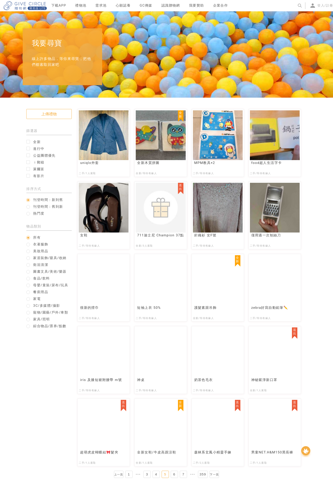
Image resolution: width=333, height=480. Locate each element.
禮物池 (80, 5)
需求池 (100, 5)
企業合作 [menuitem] (220, 5)
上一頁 (118, 474)
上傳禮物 (49, 114)
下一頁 (214, 474)
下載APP (58, 5)
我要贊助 (196, 5)
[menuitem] (59, 5)
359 (203, 474)
